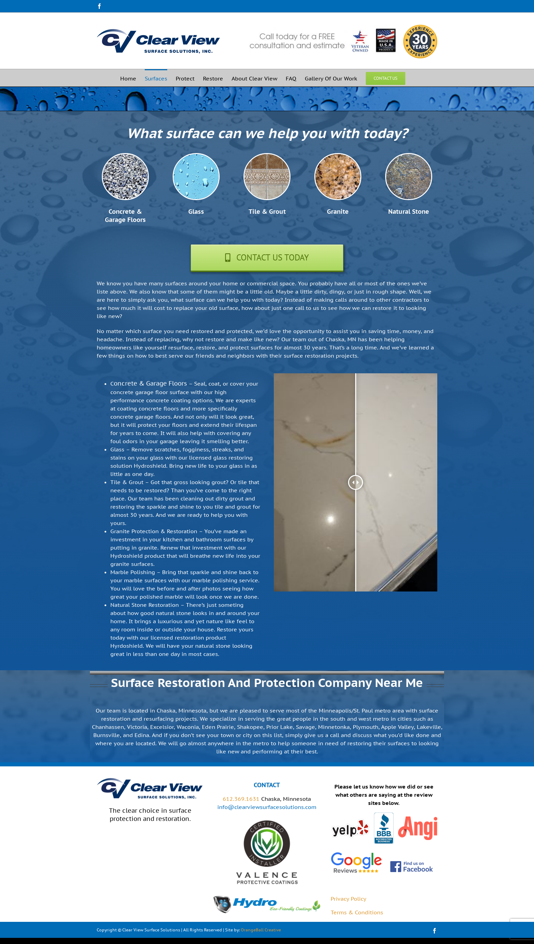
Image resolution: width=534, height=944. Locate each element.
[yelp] (350, 821)
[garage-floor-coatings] (125, 156)
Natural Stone (408, 211)
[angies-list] (417, 819)
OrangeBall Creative (261, 929)
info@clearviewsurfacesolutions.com (266, 807)
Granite (338, 211)
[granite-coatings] (337, 156)
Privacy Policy (348, 898)
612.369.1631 (241, 798)
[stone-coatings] (408, 156)
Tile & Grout (267, 211)
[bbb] (384, 815)
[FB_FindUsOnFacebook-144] (411, 863)
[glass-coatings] (196, 156)
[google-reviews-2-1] (356, 853)
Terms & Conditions (357, 912)
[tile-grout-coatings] (267, 156)
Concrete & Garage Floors (125, 216)
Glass (196, 211)
